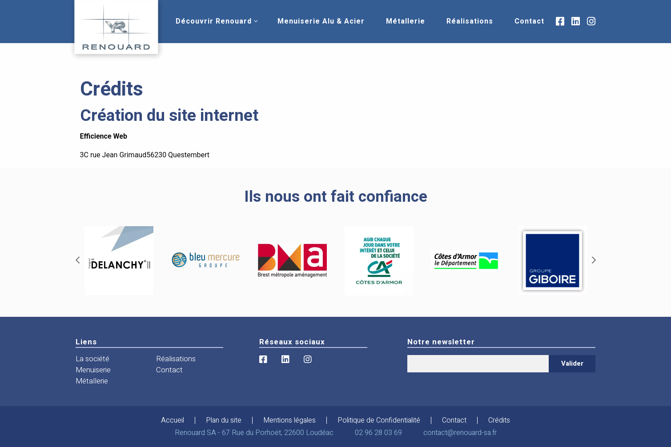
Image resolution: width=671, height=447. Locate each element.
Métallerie (405, 21)
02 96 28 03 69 (378, 432)
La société (92, 359)
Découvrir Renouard (214, 21)
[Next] (594, 260)
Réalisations (469, 21)
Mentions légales (289, 420)
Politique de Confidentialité (379, 420)
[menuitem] (214, 21)
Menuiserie (93, 370)
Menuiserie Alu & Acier (321, 21)
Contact (529, 21)
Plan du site (223, 420)
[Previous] (78, 260)
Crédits (499, 420)
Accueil (172, 420)
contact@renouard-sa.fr (460, 432)
